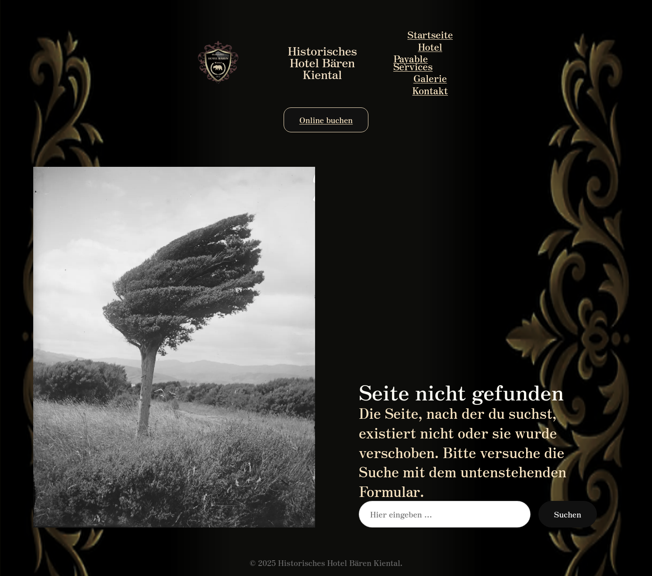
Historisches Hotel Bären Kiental (322, 62)
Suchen (567, 514)
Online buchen (326, 119)
